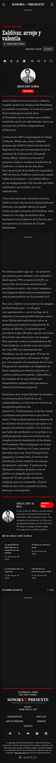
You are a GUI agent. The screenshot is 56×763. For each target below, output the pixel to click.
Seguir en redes (45, 505)
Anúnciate (41, 721)
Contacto (28, 726)
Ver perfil (28, 91)
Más (50, 590)
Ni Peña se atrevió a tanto (41, 546)
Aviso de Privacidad (14, 721)
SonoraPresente (28, 4)
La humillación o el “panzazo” (14, 570)
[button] (32, 61)
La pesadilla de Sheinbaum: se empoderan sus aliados (12, 548)
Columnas (48, 49)
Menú (3, 4)
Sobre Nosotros (14, 716)
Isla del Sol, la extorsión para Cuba (41, 570)
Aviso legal (41, 716)
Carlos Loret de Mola (14, 43)
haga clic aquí (20, 752)
